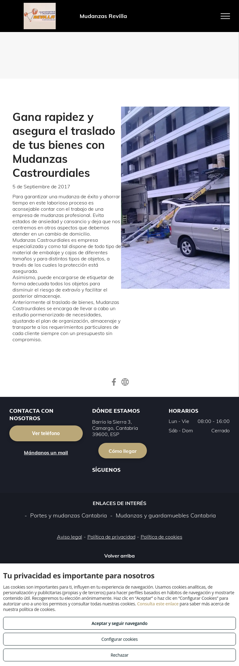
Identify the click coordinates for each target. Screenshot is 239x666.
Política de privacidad (111, 537)
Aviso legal (69, 537)
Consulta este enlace (157, 604)
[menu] (225, 16)
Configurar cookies (119, 639)
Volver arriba (119, 556)
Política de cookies (161, 537)
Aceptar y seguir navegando (119, 623)
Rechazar (119, 655)
